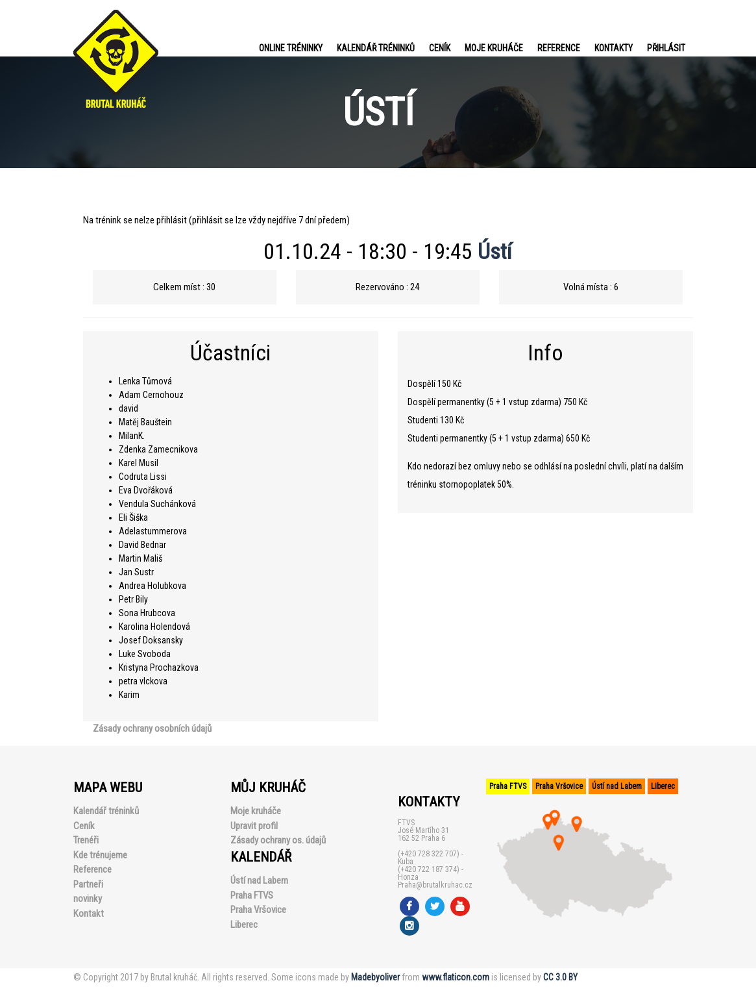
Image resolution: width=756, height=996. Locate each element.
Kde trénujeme (100, 855)
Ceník (439, 48)
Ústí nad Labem (259, 880)
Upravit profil (254, 826)
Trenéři (86, 840)
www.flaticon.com (455, 977)
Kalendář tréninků (376, 48)
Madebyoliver (375, 977)
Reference (558, 48)
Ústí (495, 251)
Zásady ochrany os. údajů (278, 840)
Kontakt (88, 913)
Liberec (244, 924)
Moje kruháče (494, 48)
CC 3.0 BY (560, 977)
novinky (87, 898)
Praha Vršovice (258, 909)
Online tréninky (291, 48)
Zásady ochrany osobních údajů (152, 728)
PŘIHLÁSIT (666, 48)
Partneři (88, 884)
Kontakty (613, 48)
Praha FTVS (251, 895)
